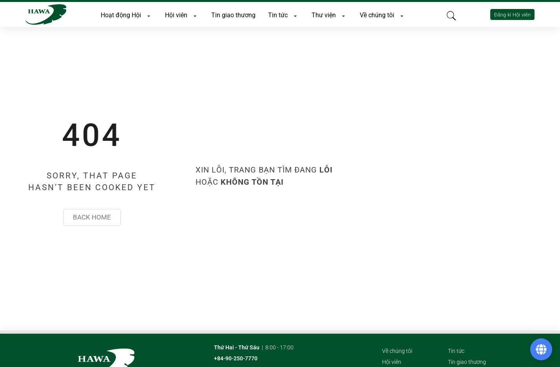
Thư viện (329, 14)
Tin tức (283, 14)
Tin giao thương (233, 14)
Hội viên (182, 14)
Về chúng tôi (383, 14)
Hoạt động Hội (126, 14)
